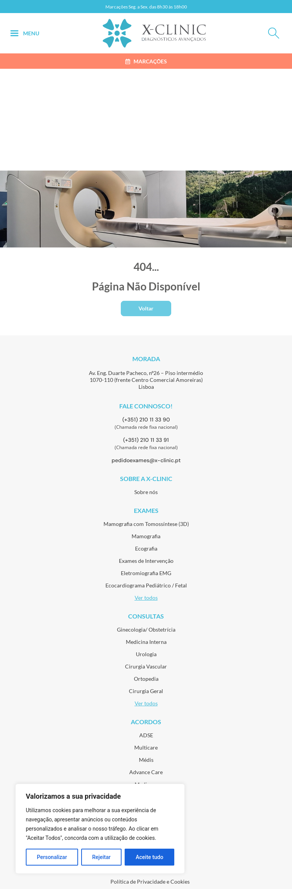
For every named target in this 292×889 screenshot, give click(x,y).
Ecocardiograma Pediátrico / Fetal (146, 585)
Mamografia (146, 536)
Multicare (146, 747)
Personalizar (52, 857)
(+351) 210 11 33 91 (146, 439)
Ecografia (146, 548)
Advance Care (146, 772)
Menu (31, 33)
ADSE (146, 735)
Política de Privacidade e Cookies (150, 881)
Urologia (146, 654)
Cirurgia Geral (146, 691)
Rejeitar (101, 857)
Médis (146, 759)
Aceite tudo (150, 857)
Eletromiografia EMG (146, 573)
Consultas (146, 616)
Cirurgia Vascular (146, 666)
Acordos (146, 721)
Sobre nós (146, 492)
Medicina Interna (146, 642)
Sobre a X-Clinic (146, 478)
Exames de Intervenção (146, 560)
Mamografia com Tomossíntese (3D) (146, 524)
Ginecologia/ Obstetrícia (146, 629)
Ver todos (146, 597)
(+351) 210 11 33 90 (146, 419)
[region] (100, 829)
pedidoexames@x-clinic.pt (146, 460)
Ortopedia (146, 678)
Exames (146, 510)
